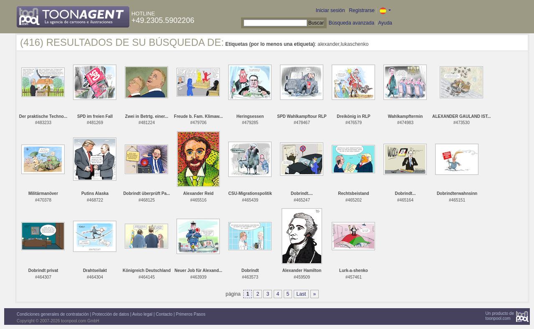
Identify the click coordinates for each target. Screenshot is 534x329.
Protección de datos (110, 314)
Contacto (164, 314)
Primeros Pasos (191, 314)
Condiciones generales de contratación (53, 314)
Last (301, 294)
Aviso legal (142, 314)
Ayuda (385, 23)
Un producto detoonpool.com (500, 316)
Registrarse (361, 10)
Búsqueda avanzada (351, 23)
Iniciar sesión (330, 10)
